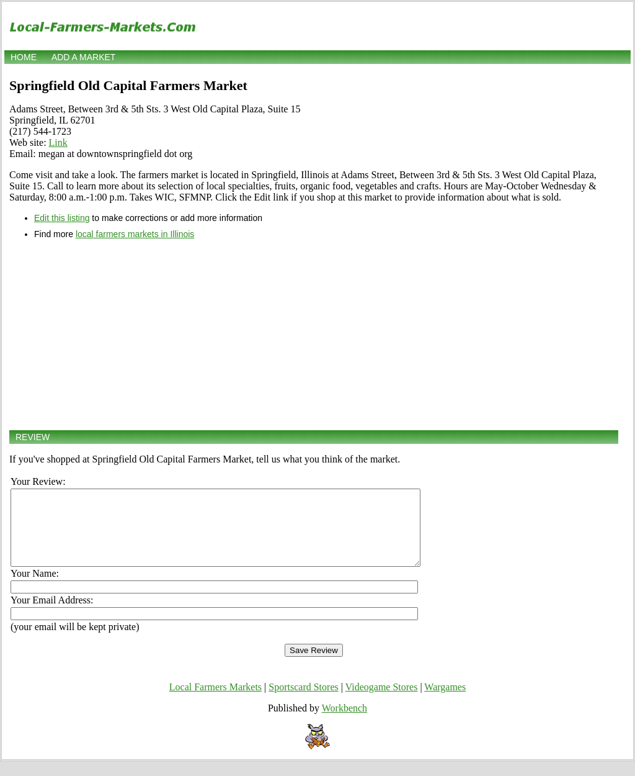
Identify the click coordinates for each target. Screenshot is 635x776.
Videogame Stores (381, 702)
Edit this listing (61, 218)
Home (24, 57)
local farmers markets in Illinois (135, 234)
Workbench (344, 723)
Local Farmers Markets (215, 702)
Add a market (83, 57)
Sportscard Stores (303, 702)
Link (58, 142)
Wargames (445, 702)
